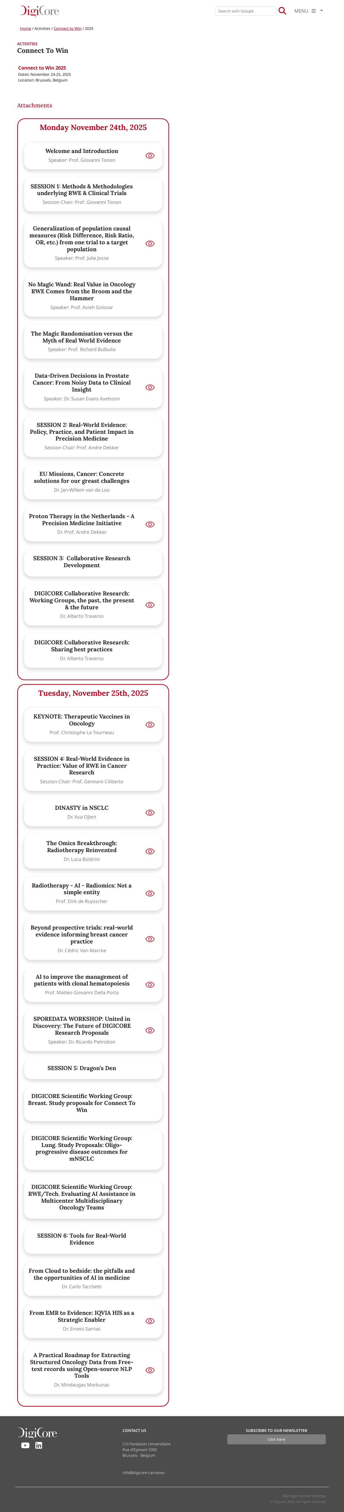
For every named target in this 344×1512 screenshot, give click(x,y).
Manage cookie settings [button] (304, 1495)
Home (25, 28)
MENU (306, 11)
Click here (276, 1439)
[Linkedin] (38, 1446)
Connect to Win (67, 28)
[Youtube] (25, 1446)
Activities (42, 28)
